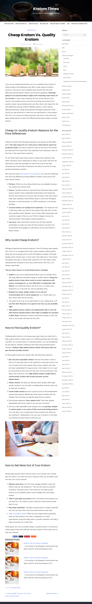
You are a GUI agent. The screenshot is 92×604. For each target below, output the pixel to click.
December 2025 (67, 150)
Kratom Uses (9, 24)
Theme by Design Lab (84, 600)
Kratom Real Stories (57, 24)
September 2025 (68, 162)
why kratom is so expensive (27, 168)
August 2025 (66, 165)
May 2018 (66, 396)
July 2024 (65, 216)
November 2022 (67, 290)
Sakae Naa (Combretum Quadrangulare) (76, 81)
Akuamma (67, 58)
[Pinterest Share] (24, 513)
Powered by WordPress (69, 600)
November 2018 (67, 380)
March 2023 (66, 279)
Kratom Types (67, 117)
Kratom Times (46, 9)
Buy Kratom (44, 24)
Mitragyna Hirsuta (69, 74)
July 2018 (65, 388)
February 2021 (67, 321)
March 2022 (66, 306)
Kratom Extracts (67, 94)
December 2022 (67, 286)
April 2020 (66, 333)
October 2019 (67, 349)
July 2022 (65, 298)
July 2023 (65, 263)
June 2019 (66, 360)
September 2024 (68, 208)
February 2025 (67, 189)
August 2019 (66, 353)
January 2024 (67, 240)
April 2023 (66, 275)
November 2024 (67, 201)
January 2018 (67, 411)
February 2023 (67, 282)
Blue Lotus (67, 62)
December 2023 (67, 243)
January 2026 (67, 146)
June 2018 (66, 392)
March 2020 (66, 337)
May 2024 (66, 224)
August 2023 (66, 259)
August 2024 (66, 212)
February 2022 (67, 310)
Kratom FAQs (33, 24)
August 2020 (66, 329)
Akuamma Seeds (52, 570)
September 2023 (68, 255)
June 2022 (66, 302)
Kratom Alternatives (79, 24)
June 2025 (66, 173)
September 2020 (68, 325)
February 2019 (67, 372)
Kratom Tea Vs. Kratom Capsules (34, 520)
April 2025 (66, 181)
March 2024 (66, 232)
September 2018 (68, 384)
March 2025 (66, 185)
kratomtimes (38, 44)
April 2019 (66, 364)
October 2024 (67, 204)
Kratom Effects (21, 24)
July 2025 (65, 169)
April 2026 (66, 134)
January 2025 (67, 193)
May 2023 (66, 271)
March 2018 (66, 403)
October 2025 (67, 158)
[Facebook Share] (11, 513)
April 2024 (66, 228)
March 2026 (66, 138)
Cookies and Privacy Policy (70, 586)
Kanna (66, 66)
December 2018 (67, 376)
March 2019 (66, 368)
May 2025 (66, 177)
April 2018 (66, 399)
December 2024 (67, 197)
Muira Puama (68, 78)
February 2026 (67, 142)
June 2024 (66, 220)
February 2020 (67, 341)
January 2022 (67, 314)
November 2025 (67, 154)
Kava (65, 70)
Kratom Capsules (68, 86)
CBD (68, 24)
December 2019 (67, 345)
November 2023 (67, 247)
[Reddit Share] (30, 513)
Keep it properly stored (14, 491)
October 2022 (67, 294)
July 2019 (65, 357)
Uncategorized (67, 125)
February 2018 (67, 407)
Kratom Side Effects (68, 113)
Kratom (65, 52)
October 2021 (67, 318)
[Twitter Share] (17, 513)
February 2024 (67, 236)
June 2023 (66, 267)
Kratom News (67, 102)
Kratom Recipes (67, 109)
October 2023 (67, 251)
